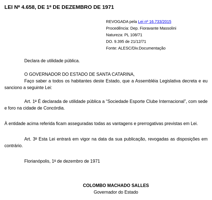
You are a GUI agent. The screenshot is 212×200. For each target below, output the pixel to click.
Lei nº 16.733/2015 (154, 21)
